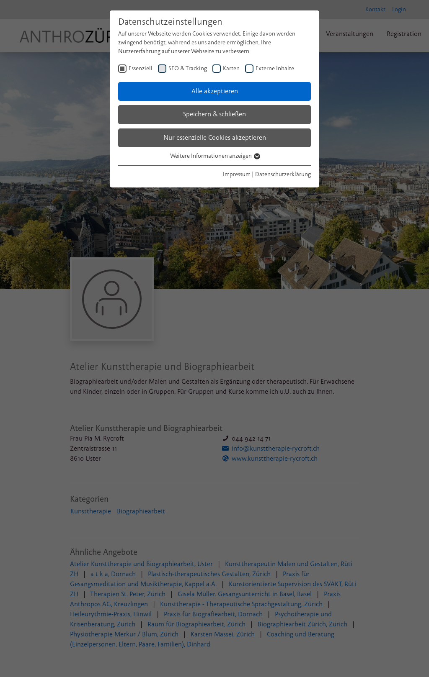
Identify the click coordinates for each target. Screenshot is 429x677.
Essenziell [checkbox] (140, 68)
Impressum (237, 174)
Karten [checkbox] (231, 68)
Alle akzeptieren (214, 91)
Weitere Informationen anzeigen (214, 155)
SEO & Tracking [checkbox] (187, 68)
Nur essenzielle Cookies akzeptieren (214, 137)
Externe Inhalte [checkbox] (275, 68)
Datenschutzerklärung (283, 174)
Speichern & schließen (214, 114)
